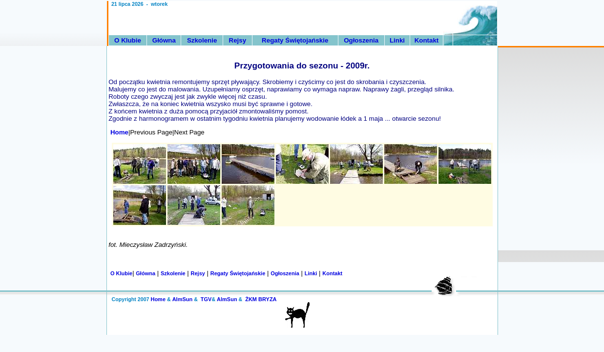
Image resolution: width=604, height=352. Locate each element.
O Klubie (127, 40)
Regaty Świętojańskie (295, 40)
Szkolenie (202, 40)
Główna (164, 40)
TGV (206, 299)
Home (117, 132)
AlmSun (182, 299)
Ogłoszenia (361, 40)
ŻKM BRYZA (260, 299)
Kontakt (427, 40)
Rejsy (238, 40)
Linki (397, 40)
